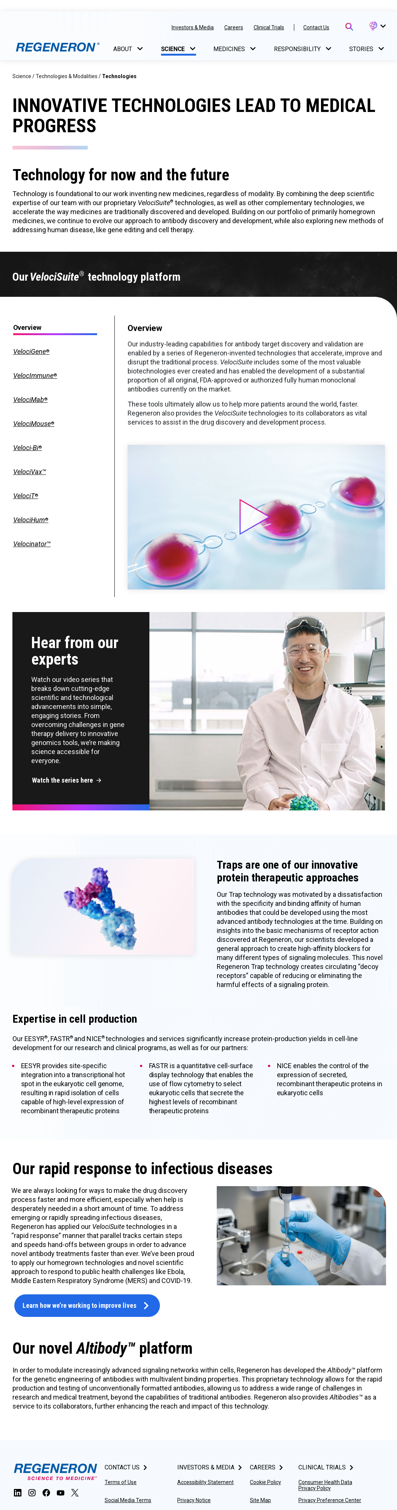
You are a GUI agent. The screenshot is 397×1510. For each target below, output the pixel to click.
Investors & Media (193, 27)
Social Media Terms (128, 1500)
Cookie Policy (265, 1482)
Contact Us (316, 27)
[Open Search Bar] (349, 26)
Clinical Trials (269, 27)
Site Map (260, 1500)
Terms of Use (121, 1482)
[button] (377, 26)
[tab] (55, 351)
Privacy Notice (194, 1500)
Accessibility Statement (205, 1482)
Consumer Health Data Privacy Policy (325, 1485)
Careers (233, 27)
